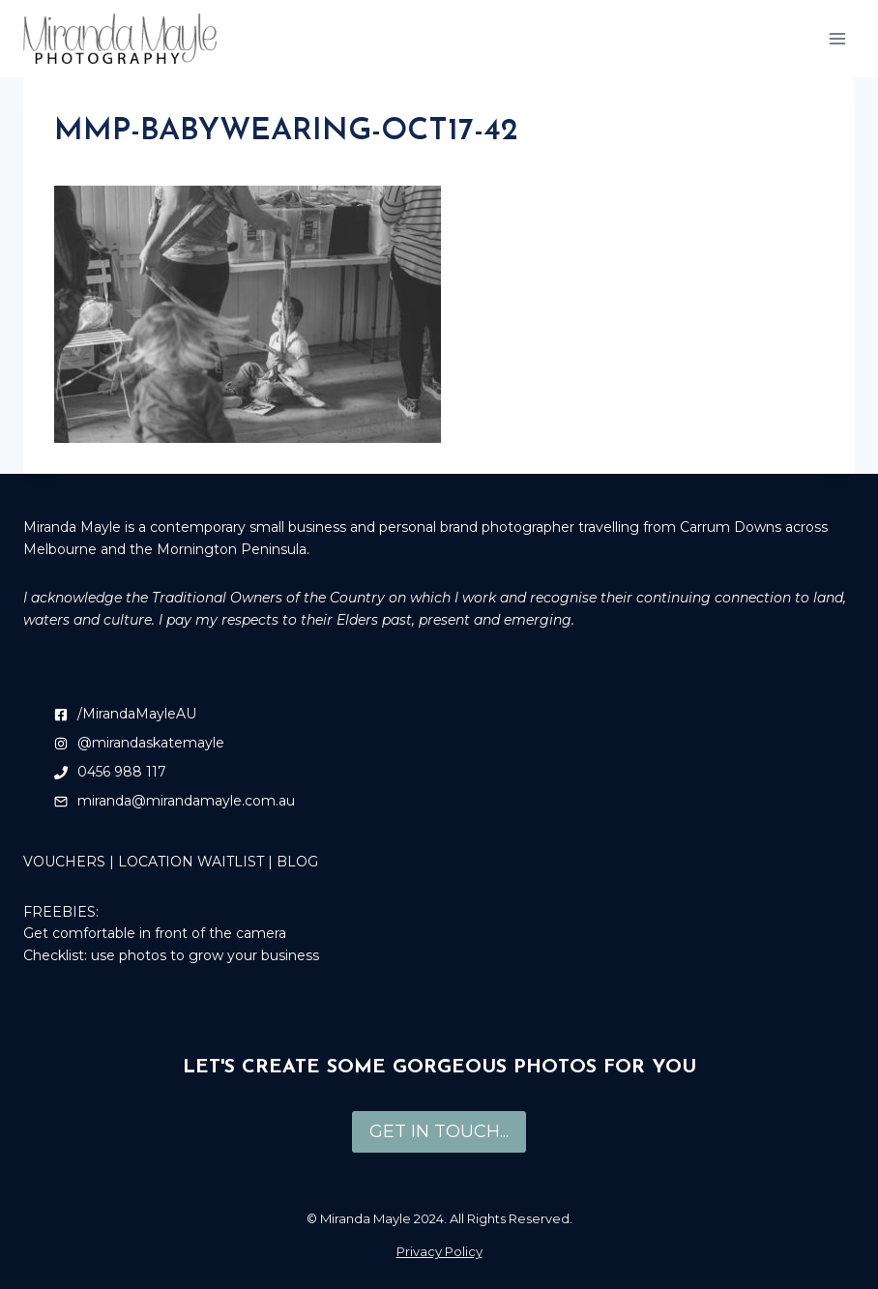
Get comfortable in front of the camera (154, 933)
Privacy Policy (439, 1251)
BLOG (297, 861)
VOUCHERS (64, 861)
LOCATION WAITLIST (191, 861)
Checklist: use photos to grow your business (171, 955)
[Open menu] (837, 38)
